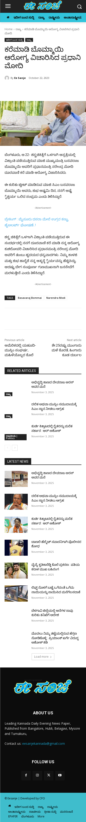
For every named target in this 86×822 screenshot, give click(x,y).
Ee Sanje (20, 78)
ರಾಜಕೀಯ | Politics (11, 437)
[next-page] (15, 448)
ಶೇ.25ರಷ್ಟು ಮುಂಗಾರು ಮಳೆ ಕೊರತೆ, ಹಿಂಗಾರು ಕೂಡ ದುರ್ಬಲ (66, 350)
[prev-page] (7, 448)
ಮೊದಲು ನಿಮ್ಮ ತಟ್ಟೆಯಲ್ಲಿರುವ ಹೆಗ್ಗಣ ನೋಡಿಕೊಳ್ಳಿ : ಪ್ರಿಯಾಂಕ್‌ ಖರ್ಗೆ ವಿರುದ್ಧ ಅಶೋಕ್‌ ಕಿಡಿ (55, 638)
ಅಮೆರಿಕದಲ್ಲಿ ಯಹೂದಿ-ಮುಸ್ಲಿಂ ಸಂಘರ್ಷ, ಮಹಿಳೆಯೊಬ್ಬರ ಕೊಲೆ (20, 350)
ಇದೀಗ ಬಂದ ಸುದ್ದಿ (14, 40)
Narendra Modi (55, 297)
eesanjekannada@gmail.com (43, 743)
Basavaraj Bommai (30, 297)
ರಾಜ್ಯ (18, 29)
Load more (43, 657)
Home (9, 29)
